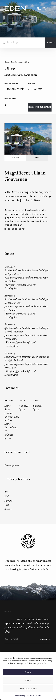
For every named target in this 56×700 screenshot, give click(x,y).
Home (6, 62)
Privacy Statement (34, 696)
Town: (22, 400)
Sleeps (31, 84)
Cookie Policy (19, 696)
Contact (33, 8)
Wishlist (44, 8)
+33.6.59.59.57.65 (39, 8)
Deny (28, 680)
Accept (28, 672)
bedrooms (10, 99)
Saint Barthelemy (17, 62)
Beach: (36, 400)
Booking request (39, 107)
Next (47, 139)
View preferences (28, 688)
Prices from (11, 84)
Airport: (9, 400)
